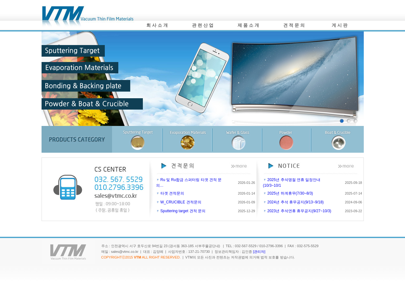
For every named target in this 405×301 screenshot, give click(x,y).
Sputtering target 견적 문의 (182, 211)
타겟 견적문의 (172, 193)
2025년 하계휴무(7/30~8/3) (290, 193)
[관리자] (259, 251)
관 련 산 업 (202, 25)
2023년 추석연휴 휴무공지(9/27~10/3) (299, 211)
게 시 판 (339, 25)
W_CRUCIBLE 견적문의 (180, 202)
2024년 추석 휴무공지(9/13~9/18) (295, 202)
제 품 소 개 (248, 25)
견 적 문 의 (294, 25)
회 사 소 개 (157, 25)
